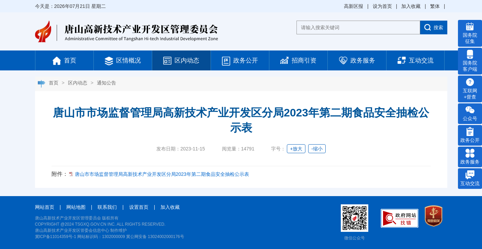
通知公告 (106, 83)
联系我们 (107, 207)
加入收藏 (411, 6)
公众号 (470, 113)
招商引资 (298, 60)
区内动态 (181, 61)
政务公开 (240, 61)
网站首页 (44, 207)
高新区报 (353, 6)
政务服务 (357, 60)
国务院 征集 (470, 33)
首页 (64, 61)
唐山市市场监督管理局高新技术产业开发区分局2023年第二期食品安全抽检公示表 (162, 174)
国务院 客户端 (470, 61)
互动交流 (415, 60)
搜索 (433, 27)
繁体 (435, 6)
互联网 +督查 (470, 89)
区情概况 (123, 61)
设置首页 (138, 207)
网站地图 (76, 207)
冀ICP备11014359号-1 (55, 236)
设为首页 (382, 6)
